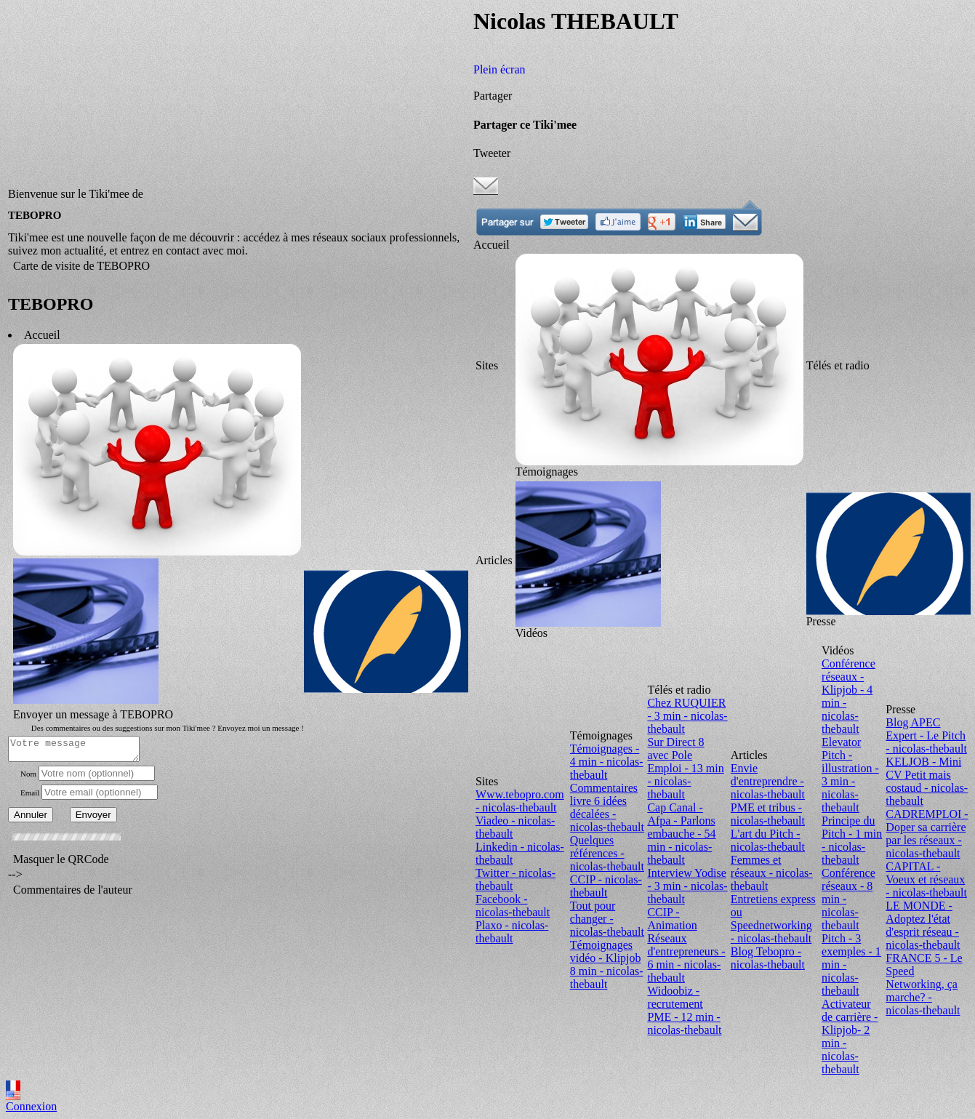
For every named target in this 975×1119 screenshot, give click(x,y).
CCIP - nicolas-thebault (606, 886)
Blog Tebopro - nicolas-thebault (768, 958)
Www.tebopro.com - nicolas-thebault (520, 801)
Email (29, 794)
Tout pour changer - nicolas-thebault (607, 918)
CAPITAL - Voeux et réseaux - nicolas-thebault (926, 879)
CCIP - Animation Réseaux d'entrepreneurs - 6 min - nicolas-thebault (686, 945)
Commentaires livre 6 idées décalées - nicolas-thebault (607, 807)
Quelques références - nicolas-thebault (607, 853)
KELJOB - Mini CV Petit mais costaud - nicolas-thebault (927, 781)
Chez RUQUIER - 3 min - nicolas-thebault (687, 716)
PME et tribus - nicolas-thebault (768, 814)
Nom (28, 775)
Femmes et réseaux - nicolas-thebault (772, 873)
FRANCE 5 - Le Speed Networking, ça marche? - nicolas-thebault (924, 984)
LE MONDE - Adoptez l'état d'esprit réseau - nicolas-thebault (923, 925)
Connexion (31, 1106)
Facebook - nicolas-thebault (513, 905)
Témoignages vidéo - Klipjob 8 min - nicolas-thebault (606, 964)
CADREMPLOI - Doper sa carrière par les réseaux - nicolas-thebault (927, 833)
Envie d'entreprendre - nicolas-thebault (768, 781)
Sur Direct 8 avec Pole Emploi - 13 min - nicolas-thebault (685, 768)
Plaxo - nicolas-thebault (512, 931)
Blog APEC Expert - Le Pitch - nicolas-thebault (926, 735)
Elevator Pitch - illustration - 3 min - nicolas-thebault (850, 775)
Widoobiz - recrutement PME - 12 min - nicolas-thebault (684, 1010)
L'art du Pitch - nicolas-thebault (768, 840)
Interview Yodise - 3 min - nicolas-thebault (687, 886)
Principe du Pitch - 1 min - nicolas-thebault (852, 840)
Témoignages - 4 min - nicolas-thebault (606, 761)
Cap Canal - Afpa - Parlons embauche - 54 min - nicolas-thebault (681, 833)
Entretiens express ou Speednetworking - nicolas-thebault (773, 918)
